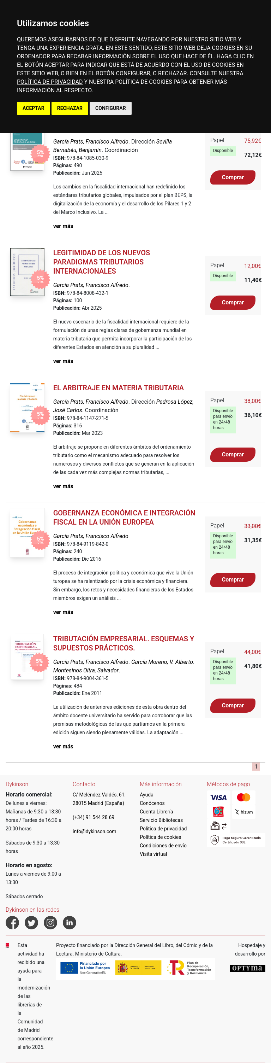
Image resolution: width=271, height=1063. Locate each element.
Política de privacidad (163, 828)
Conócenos (152, 803)
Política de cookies (160, 837)
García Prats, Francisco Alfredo (90, 141)
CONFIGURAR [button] (110, 108)
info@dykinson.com (94, 831)
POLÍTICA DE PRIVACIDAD (50, 81)
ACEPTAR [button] (33, 108)
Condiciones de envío (163, 845)
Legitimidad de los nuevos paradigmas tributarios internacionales (101, 262)
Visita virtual (153, 854)
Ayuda (146, 795)
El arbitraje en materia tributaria (118, 388)
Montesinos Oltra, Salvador (86, 670)
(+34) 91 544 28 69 (93, 817)
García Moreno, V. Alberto (162, 662)
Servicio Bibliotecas (161, 820)
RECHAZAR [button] (70, 108)
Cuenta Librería (156, 811)
